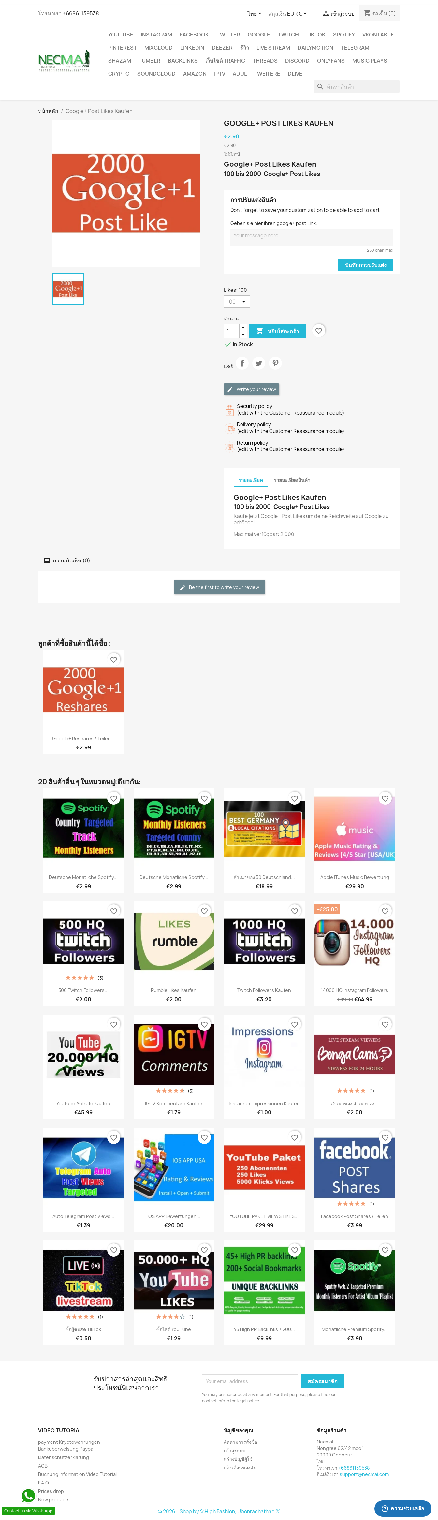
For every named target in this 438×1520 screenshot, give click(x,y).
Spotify (344, 34)
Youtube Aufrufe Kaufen (83, 1104)
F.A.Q (43, 1483)
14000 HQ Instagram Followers (354, 990)
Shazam (119, 60)
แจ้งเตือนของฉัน (240, 1467)
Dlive (295, 73)
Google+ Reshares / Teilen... (83, 738)
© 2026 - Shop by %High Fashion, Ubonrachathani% (219, 1511)
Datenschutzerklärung (63, 1457)
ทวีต (258, 368)
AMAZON (195, 73)
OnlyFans (331, 60)
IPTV (219, 73)
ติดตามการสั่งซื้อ (240, 1442)
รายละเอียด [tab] (251, 480)
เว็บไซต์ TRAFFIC (225, 60)
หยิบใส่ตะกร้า (277, 331)
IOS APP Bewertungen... (173, 1216)
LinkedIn (192, 47)
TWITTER (228, 34)
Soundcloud (156, 73)
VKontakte (378, 34)
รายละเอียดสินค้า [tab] (292, 480)
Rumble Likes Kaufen (174, 990)
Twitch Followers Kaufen (264, 990)
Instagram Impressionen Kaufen (264, 1104)
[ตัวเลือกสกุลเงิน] (298, 14)
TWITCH (288, 34)
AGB (43, 1466)
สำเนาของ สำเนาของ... (354, 1104)
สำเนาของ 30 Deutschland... (264, 877)
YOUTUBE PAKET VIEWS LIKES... (264, 1216)
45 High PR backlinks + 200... (264, 1329)
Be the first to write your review (219, 587)
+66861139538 (81, 13)
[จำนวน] (232, 331)
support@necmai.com (364, 1474)
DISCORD (297, 60)
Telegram (355, 47)
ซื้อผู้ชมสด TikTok (83, 1329)
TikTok (316, 34)
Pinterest (122, 47)
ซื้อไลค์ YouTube (173, 1329)
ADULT (241, 73)
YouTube (120, 34)
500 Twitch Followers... (83, 990)
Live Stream (273, 47)
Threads (265, 60)
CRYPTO (119, 73)
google (259, 34)
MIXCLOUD (158, 47)
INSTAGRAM (156, 34)
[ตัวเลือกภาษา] (256, 14)
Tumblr (149, 60)
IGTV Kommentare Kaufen (173, 1104)
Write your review (251, 389)
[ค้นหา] (357, 86)
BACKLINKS (183, 60)
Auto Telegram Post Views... (83, 1216)
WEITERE (268, 73)
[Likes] (237, 301)
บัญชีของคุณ (238, 1430)
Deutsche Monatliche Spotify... (83, 877)
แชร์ (242, 368)
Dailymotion (315, 47)
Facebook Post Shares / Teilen (354, 1216)
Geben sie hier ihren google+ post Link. (273, 223)
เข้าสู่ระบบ (234, 1450)
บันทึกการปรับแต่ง (366, 265)
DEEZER (222, 47)
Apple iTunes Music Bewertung (354, 877)
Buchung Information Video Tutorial (77, 1474)
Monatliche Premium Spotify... (355, 1329)
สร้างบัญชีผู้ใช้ (238, 1459)
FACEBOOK (194, 34)
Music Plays (369, 60)
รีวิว (244, 47)
